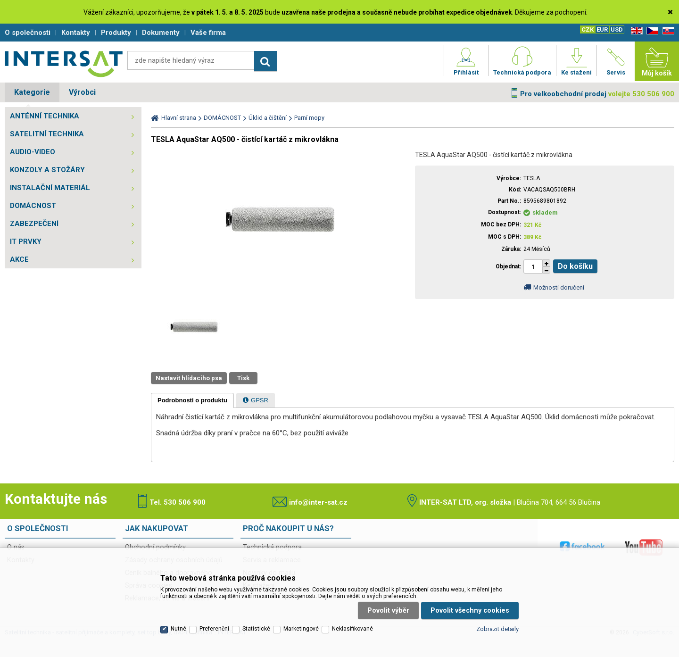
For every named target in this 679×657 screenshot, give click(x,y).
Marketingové (301, 628)
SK (667, 30)
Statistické (256, 628)
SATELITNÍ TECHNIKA (47, 134)
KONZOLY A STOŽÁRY (47, 170)
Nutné (178, 628)
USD (617, 29)
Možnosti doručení (558, 287)
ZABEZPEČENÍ (34, 223)
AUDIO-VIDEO (32, 152)
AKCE (19, 259)
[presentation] (192, 400)
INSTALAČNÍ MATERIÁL (50, 187)
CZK (587, 29)
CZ (650, 30)
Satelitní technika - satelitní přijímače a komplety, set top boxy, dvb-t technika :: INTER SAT (64, 64)
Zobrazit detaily (497, 628)
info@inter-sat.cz (318, 502)
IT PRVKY (25, 241)
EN (635, 30)
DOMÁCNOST (33, 205)
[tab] (192, 400)
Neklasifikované (352, 628)
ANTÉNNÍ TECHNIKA (44, 116)
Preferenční (214, 628)
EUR (602, 29)
